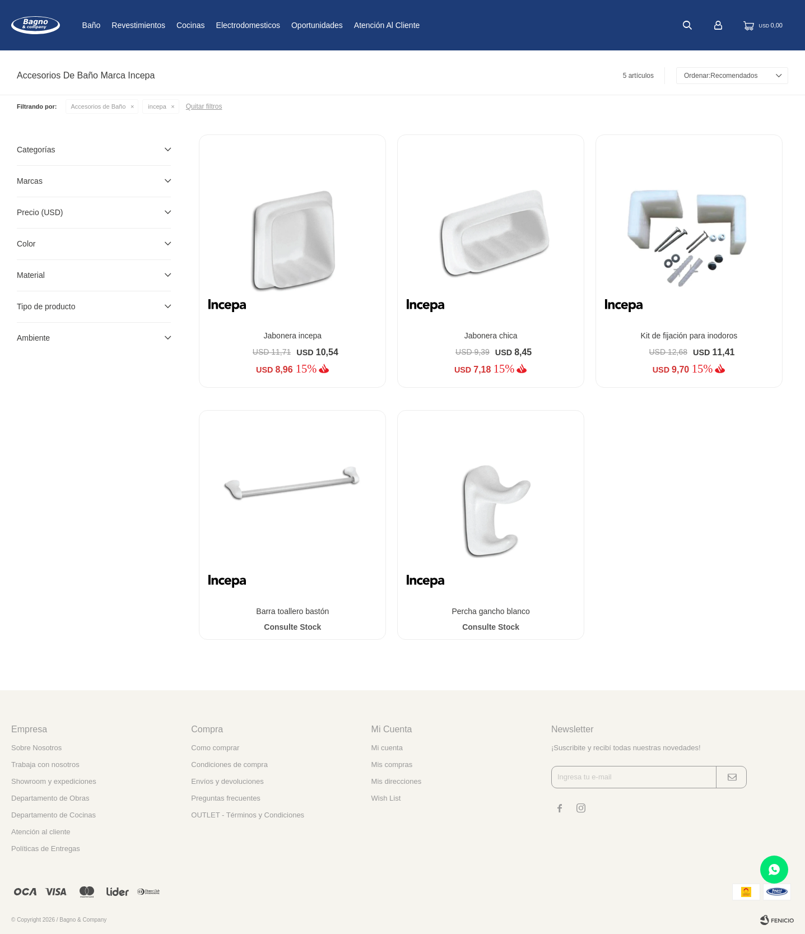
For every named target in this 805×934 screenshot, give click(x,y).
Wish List (386, 798)
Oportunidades (354, 25)
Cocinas (227, 25)
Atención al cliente (424, 25)
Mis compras (392, 764)
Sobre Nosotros (36, 748)
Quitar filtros (204, 106)
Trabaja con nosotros (45, 764)
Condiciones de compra (229, 764)
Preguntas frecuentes (225, 798)
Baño (128, 25)
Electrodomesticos (285, 25)
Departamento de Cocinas (53, 815)
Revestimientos (175, 25)
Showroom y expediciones (53, 781)
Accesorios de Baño (98, 106)
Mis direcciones (396, 781)
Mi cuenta (387, 748)
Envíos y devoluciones (227, 781)
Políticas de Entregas (45, 848)
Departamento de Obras (50, 798)
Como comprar (215, 748)
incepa (157, 106)
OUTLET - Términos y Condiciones (247, 815)
